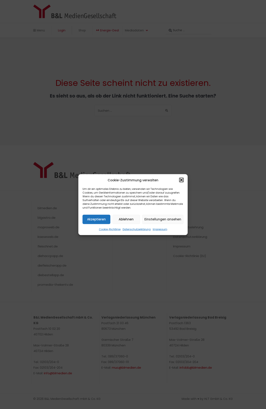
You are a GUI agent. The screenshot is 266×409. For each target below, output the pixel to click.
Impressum (160, 229)
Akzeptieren (96, 219)
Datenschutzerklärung (137, 229)
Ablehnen (126, 219)
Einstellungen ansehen (162, 219)
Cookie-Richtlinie (110, 229)
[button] (181, 180)
